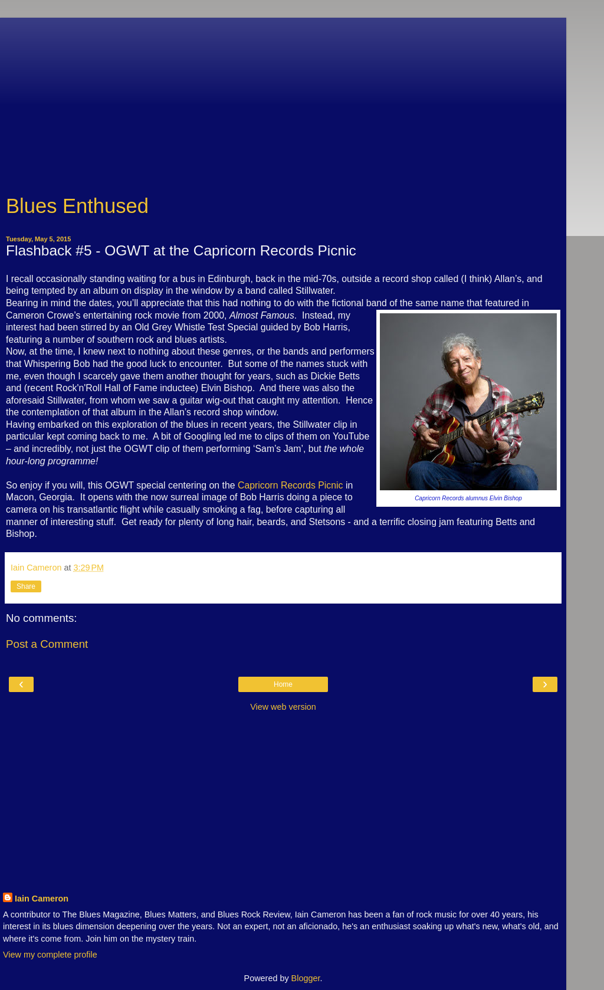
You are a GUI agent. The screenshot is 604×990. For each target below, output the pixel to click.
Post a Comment (47, 644)
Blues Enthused (77, 206)
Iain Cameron (41, 898)
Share (26, 586)
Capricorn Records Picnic (290, 485)
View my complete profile (50, 954)
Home (283, 684)
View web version (283, 707)
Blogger (305, 978)
